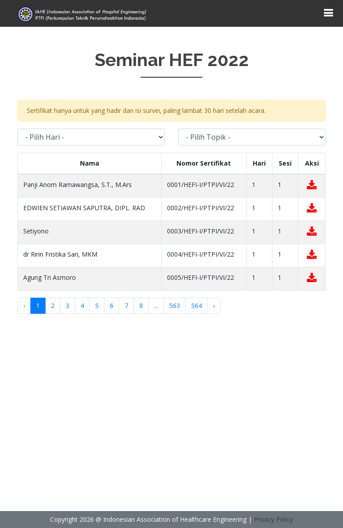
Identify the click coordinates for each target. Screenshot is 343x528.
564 (196, 305)
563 (174, 305)
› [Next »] (214, 305)
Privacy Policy (273, 519)
